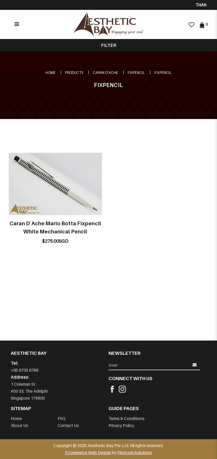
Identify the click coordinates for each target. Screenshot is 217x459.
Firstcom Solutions (135, 452)
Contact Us (68, 425)
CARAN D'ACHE (105, 72)
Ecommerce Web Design (88, 452)
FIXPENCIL (136, 72)
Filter (108, 45)
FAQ (61, 418)
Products (74, 72)
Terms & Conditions (127, 418)
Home (50, 72)
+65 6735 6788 (24, 370)
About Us (19, 425)
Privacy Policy (121, 425)
